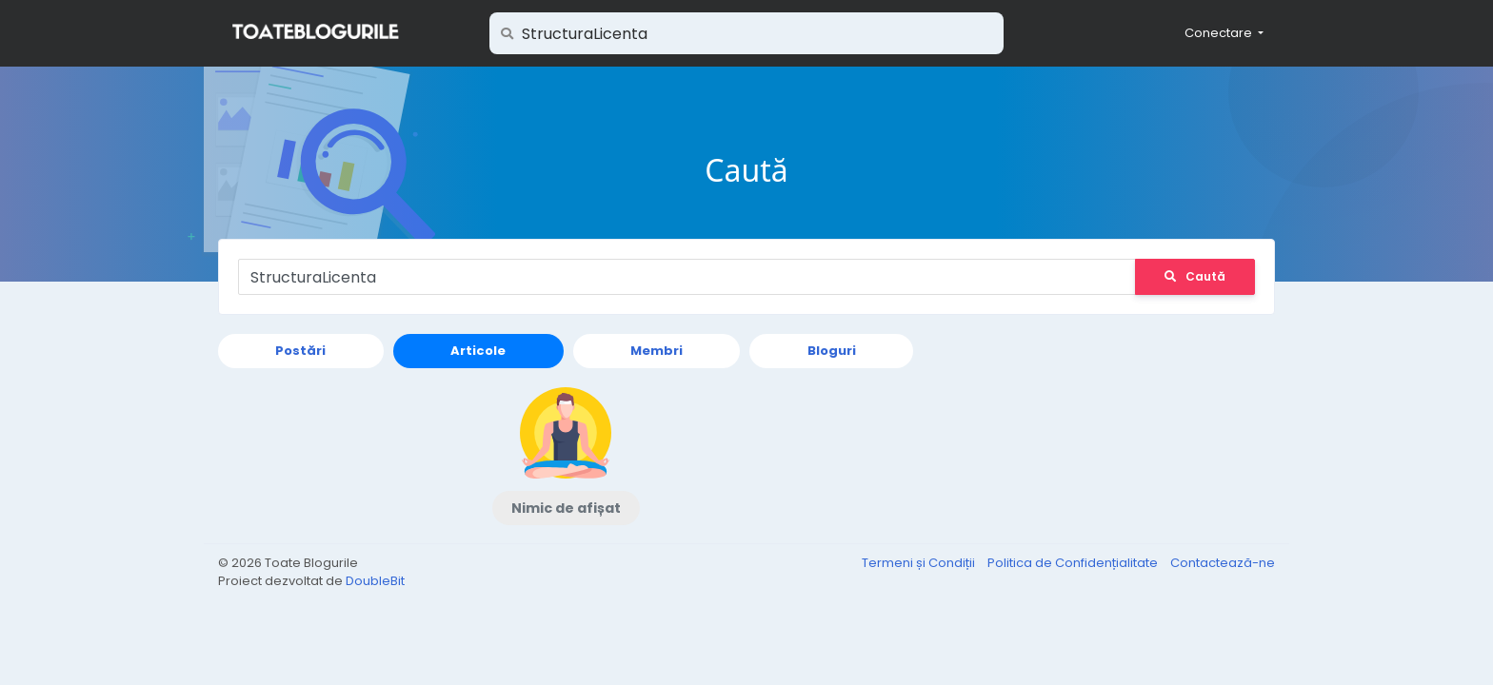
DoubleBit (375, 581)
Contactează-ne (1222, 563)
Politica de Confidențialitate (1074, 563)
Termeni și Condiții (920, 563)
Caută (1195, 276)
